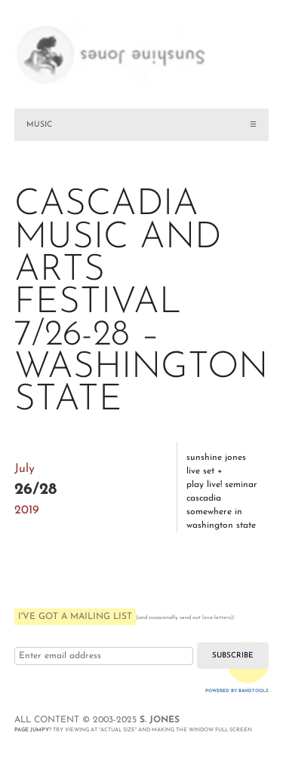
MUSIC (39, 125)
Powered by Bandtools (237, 691)
